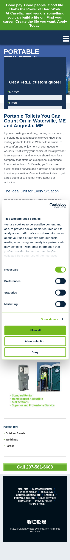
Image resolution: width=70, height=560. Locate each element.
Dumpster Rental (42, 489)
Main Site (23, 489)
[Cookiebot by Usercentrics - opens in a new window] (50, 205)
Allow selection (35, 341)
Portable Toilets (24, 498)
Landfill (49, 495)
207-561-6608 (39, 467)
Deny (35, 351)
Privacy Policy (43, 501)
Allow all (35, 330)
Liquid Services (47, 498)
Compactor (24, 501)
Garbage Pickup (27, 492)
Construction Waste (28, 495)
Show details (49, 319)
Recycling (47, 492)
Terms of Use (37, 504)
